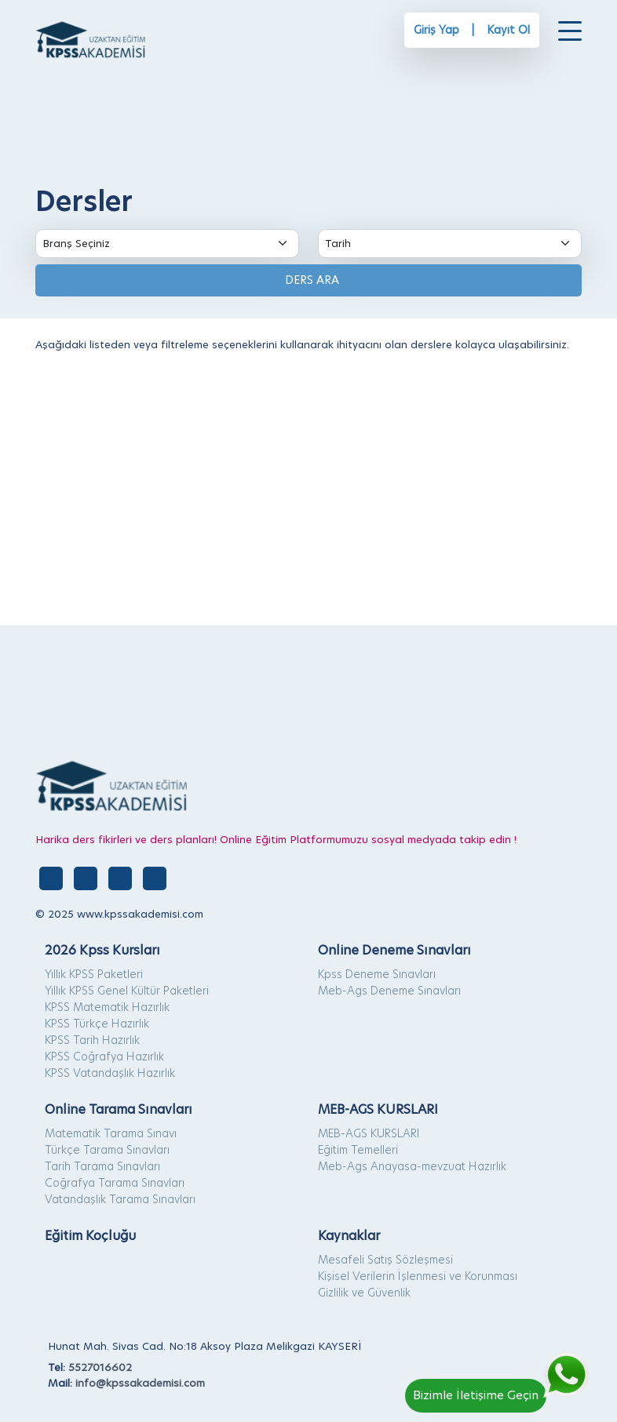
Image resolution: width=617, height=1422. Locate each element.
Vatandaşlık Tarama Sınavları (120, 1199)
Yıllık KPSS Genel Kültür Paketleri (127, 990)
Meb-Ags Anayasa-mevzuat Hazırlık (412, 1166)
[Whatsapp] (499, 1367)
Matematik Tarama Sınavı (111, 1133)
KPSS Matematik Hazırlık (107, 1007)
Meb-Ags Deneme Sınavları (389, 990)
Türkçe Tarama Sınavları (107, 1150)
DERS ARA (309, 280)
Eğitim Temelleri (358, 1150)
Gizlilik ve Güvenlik (364, 1292)
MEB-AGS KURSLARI (369, 1133)
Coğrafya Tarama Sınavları (114, 1183)
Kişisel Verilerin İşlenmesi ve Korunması (417, 1276)
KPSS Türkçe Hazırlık (97, 1023)
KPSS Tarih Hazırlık (92, 1040)
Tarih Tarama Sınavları (102, 1166)
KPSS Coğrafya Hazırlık (104, 1056)
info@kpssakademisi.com (140, 1383)
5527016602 (100, 1367)
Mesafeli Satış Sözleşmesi (385, 1259)
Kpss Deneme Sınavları (377, 974)
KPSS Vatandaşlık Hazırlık (110, 1073)
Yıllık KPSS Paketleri (94, 974)
